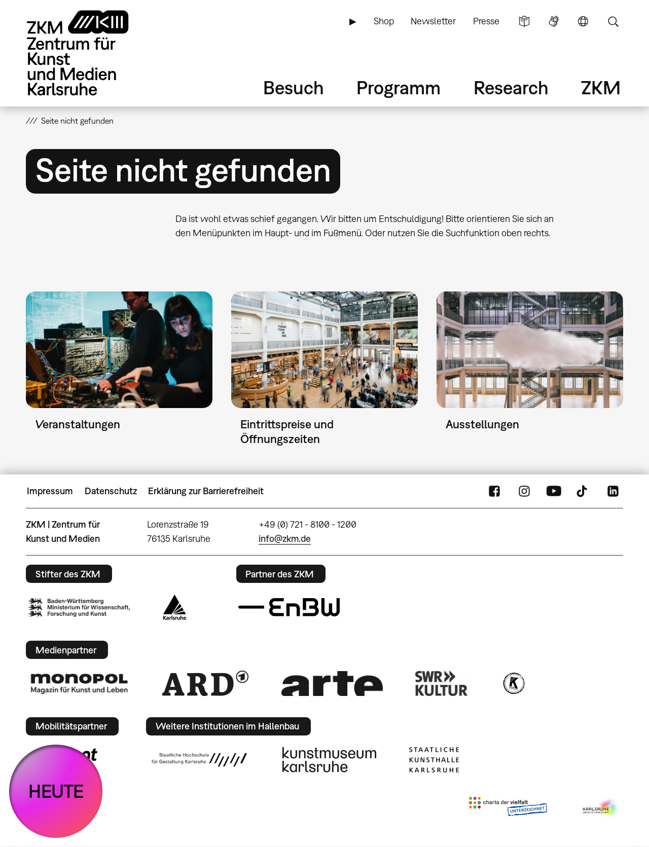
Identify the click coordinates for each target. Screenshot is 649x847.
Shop (384, 21)
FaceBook (494, 491)
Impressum (50, 491)
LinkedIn (613, 491)
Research (511, 87)
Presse (486, 21)
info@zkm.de (285, 538)
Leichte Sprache (524, 21)
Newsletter (433, 21)
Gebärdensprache (554, 21)
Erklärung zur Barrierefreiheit (206, 491)
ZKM (601, 87)
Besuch (293, 87)
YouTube (554, 491)
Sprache (583, 21)
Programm (398, 87)
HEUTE (56, 791)
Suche (613, 21)
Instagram (524, 491)
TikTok (583, 491)
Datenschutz (111, 491)
